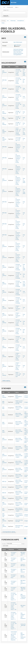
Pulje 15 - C (13, 628)
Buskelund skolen (17, 50)
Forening (3, 20)
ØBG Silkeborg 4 (4, 292)
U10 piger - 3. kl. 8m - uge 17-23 (18, 118)
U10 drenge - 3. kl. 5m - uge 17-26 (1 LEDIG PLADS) (18, 72)
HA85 (22, 606)
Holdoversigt (12, 20)
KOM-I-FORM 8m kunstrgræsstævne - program (19, 509)
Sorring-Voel (23, 624)
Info (8, 20)
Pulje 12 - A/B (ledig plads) (24, 267)
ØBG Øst (4, 492)
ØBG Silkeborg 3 (4, 284)
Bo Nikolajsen (18, 45)
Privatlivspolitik (10, 7)
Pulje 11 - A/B (24, 275)
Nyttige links (6, 10)
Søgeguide (5, 15)
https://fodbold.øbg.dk (18, 42)
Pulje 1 (12, 555)
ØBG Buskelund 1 (4, 97)
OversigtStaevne (20, 20)
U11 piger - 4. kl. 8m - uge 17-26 (18, 124)
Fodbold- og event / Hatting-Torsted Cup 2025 (19, 402)
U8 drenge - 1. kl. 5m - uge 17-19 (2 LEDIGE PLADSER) (18, 267)
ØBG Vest (4, 487)
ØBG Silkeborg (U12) (4, 131)
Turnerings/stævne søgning (8, 531)
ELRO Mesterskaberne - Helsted (18, 396)
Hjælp (17, 7)
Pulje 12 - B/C (24, 81)
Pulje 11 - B (13, 599)
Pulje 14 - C (13, 619)
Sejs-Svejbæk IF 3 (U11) (23, 614)
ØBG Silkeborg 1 (4, 267)
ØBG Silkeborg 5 (4, 300)
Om (4, 7)
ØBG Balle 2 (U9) (3, 515)
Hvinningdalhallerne (17, 54)
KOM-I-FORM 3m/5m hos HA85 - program (18, 408)
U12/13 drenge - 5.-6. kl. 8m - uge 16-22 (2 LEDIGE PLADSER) (14, 634)
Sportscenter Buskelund (18, 49)
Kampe (3, 22)
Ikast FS (22, 558)
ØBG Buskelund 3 (4, 72)
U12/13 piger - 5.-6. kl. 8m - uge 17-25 (18, 139)
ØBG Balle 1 (23, 552)
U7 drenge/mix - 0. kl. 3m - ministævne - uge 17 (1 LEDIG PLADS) (18, 202)
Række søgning (6, 380)
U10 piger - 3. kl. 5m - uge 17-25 (18, 113)
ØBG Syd (4, 481)
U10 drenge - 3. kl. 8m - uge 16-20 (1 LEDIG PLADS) (18, 81)
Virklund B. (23, 564)
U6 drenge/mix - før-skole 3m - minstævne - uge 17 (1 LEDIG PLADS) (18, 147)
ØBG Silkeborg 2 (4, 275)
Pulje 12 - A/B (24, 323)
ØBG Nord (4, 475)
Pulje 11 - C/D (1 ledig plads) (24, 72)
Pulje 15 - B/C (24, 331)
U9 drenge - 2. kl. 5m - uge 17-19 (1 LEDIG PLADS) (18, 322)
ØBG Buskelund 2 (4, 106)
